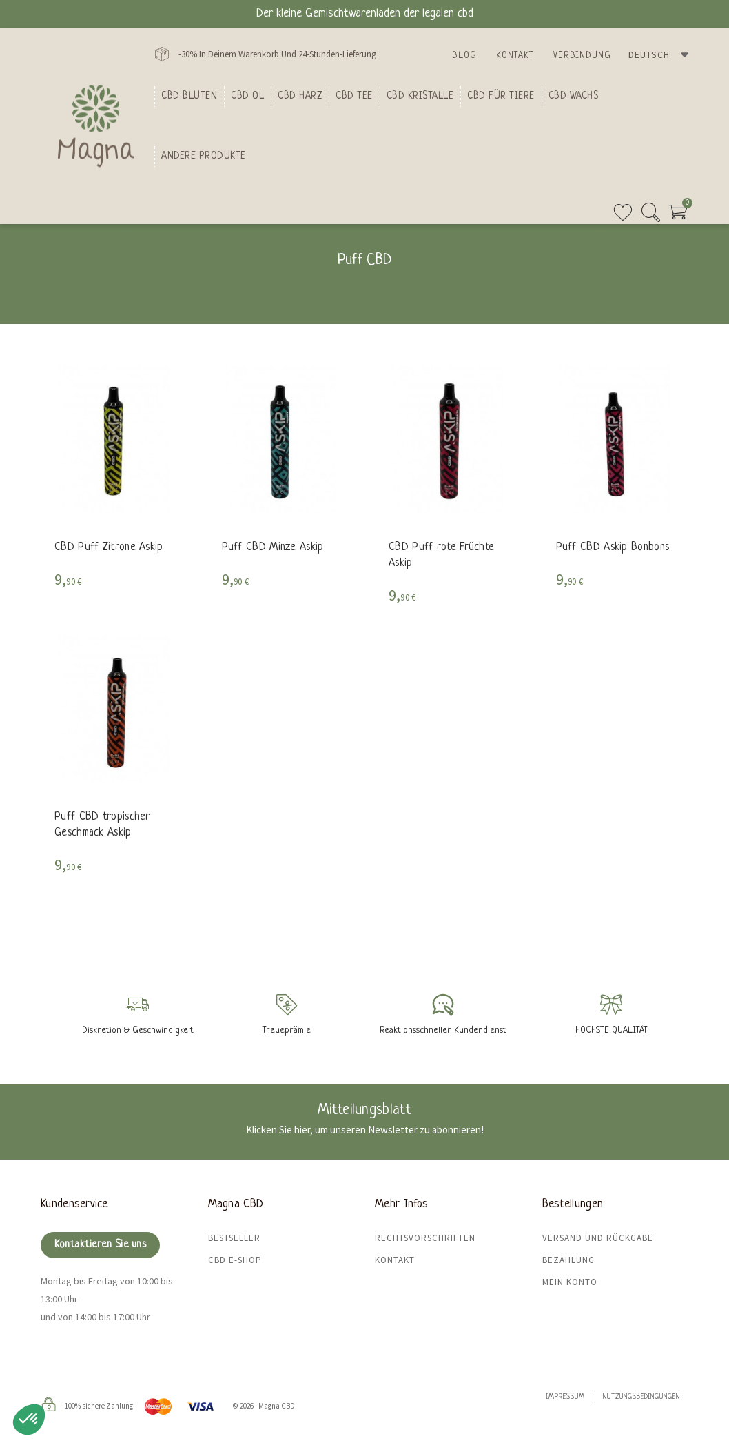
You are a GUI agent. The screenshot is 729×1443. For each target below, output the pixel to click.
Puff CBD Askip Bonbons (613, 547)
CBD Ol (247, 95)
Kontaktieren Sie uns (100, 1245)
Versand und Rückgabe (597, 1238)
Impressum (565, 1397)
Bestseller (234, 1238)
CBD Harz (300, 95)
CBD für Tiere (501, 95)
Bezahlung (568, 1260)
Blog (464, 55)
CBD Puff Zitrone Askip (108, 547)
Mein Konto (569, 1282)
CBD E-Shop (235, 1260)
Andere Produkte (203, 155)
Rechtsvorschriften (425, 1238)
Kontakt (515, 55)
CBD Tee (354, 95)
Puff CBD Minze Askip (273, 547)
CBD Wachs (573, 95)
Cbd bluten (189, 95)
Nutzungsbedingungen (641, 1397)
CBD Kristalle (420, 95)
